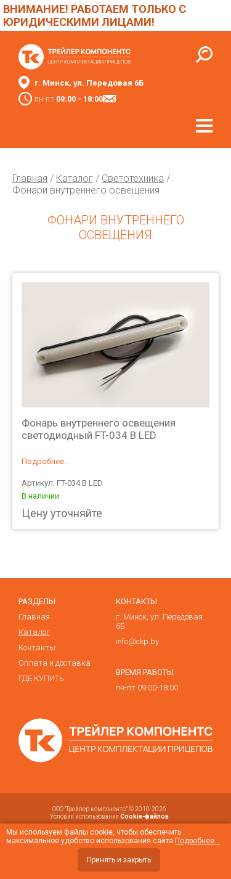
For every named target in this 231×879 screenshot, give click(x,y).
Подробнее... (46, 461)
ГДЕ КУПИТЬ (41, 678)
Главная (29, 178)
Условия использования (109, 816)
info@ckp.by (137, 641)
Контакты (36, 647)
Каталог (74, 178)
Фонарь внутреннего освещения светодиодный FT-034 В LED (99, 429)
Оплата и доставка (54, 663)
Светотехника (133, 178)
